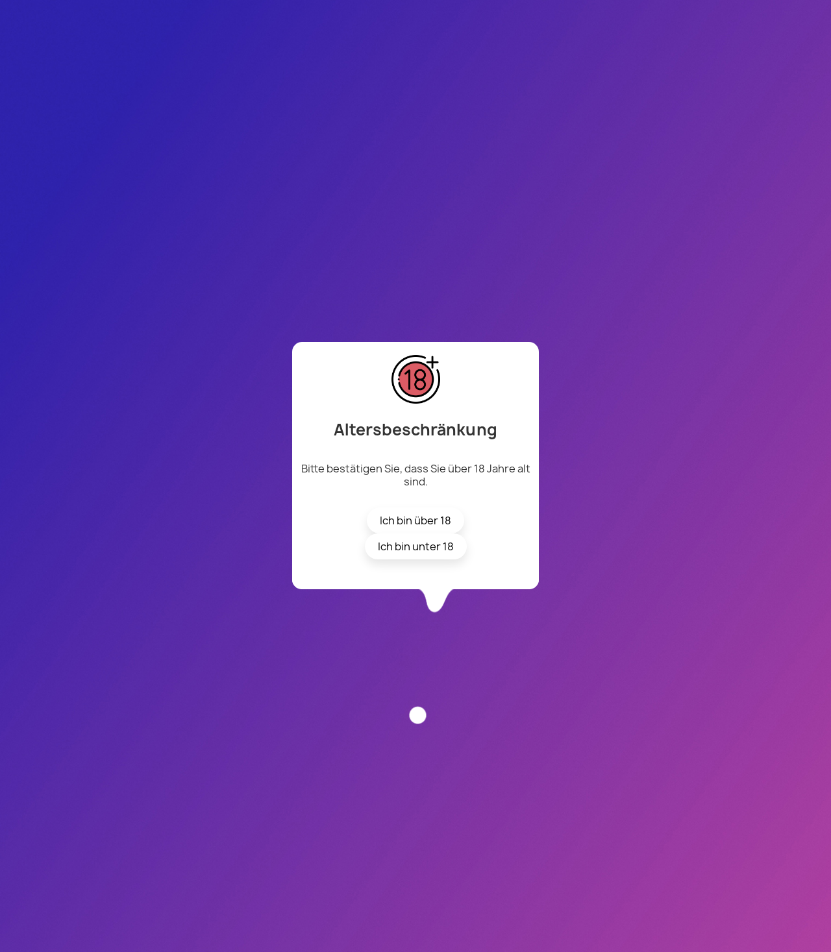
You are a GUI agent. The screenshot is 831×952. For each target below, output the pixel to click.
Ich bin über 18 (415, 520)
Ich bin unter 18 (416, 546)
